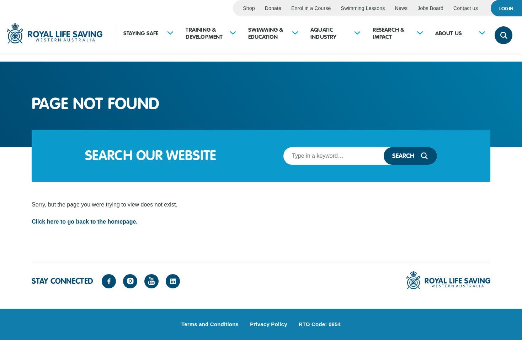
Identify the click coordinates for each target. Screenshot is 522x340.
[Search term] (331, 156)
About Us (448, 33)
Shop (249, 8)
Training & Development (204, 33)
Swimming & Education (265, 33)
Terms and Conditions (210, 324)
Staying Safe (140, 33)
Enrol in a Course (311, 8)
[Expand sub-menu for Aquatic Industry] (357, 33)
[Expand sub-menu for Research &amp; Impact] (420, 33)
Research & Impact (388, 33)
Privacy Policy (268, 324)
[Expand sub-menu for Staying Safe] (170, 33)
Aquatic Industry (323, 33)
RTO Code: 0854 (320, 324)
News (401, 8)
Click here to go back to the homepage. (85, 222)
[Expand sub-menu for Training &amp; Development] (233, 33)
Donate (273, 8)
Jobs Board (430, 8)
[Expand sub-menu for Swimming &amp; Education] (295, 33)
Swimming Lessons (363, 8)
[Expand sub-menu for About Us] (482, 33)
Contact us (465, 8)
